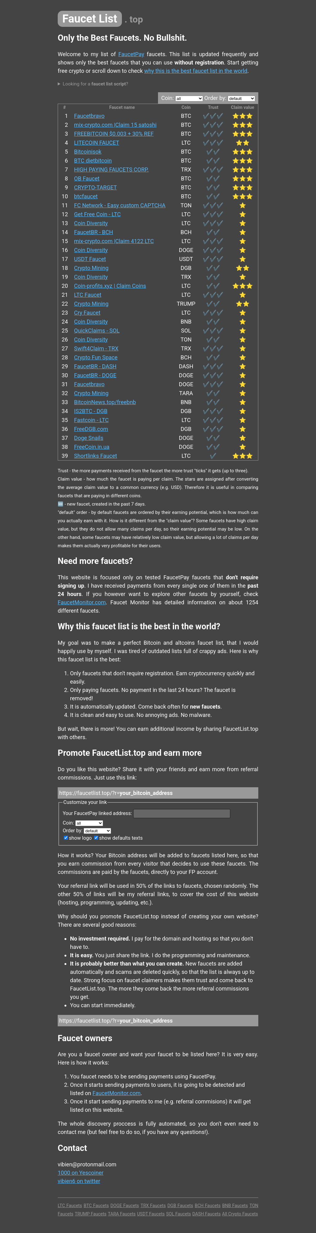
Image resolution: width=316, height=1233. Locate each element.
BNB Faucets (235, 1205)
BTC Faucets (96, 1205)
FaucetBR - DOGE (95, 375)
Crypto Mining (91, 268)
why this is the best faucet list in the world (195, 71)
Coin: (182, 98)
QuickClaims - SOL (96, 330)
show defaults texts (118, 838)
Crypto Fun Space (96, 357)
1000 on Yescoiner (80, 1172)
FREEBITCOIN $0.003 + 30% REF (114, 133)
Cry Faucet (87, 312)
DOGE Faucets (124, 1205)
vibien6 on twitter (79, 1181)
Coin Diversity (91, 223)
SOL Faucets (178, 1214)
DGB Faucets (180, 1205)
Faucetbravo (89, 116)
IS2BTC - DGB (90, 411)
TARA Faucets (122, 1214)
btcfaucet (86, 196)
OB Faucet (86, 178)
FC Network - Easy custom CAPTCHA (119, 205)
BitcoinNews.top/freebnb (105, 402)
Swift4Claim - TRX (96, 348)
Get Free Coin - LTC (97, 214)
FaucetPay (131, 54)
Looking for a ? (95, 84)
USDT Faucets (151, 1214)
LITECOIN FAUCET (96, 142)
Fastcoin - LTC (91, 420)
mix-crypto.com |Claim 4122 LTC (114, 241)
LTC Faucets (70, 1205)
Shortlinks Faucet (95, 456)
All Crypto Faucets (240, 1214)
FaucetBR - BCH (93, 232)
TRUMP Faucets (90, 1214)
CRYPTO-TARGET (95, 187)
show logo (78, 838)
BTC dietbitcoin (93, 160)
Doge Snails (88, 438)
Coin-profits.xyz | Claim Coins (110, 286)
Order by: (229, 98)
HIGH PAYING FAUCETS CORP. (111, 169)
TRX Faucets (153, 1205)
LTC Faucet (87, 295)
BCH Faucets (208, 1205)
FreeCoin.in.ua (92, 447)
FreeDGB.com (91, 429)
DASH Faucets (206, 1214)
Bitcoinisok (88, 151)
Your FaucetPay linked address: (147, 813)
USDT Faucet (90, 259)
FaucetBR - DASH (95, 366)
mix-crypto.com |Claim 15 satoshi (115, 125)
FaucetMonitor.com (82, 602)
